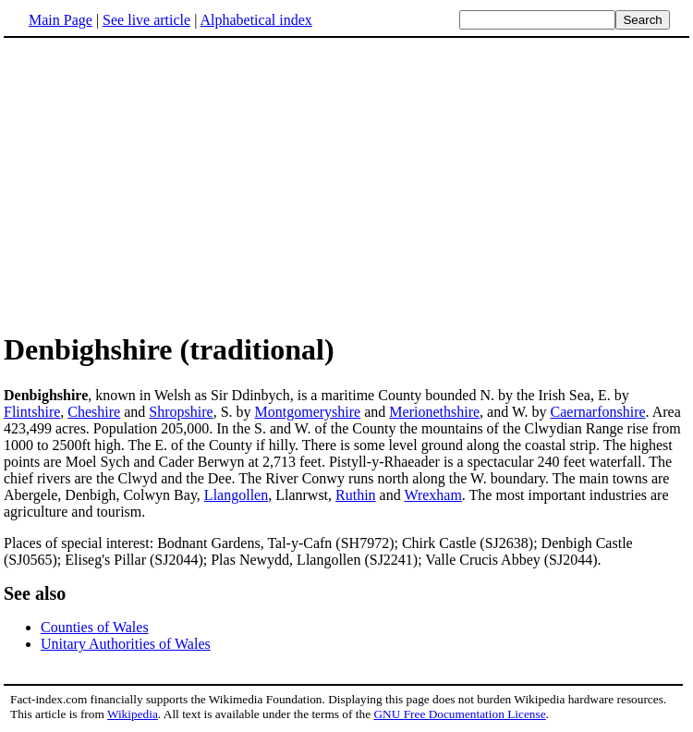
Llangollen (236, 495)
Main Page (60, 20)
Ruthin (355, 495)
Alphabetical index (255, 20)
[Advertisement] (159, 184)
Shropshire (181, 412)
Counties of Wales (95, 627)
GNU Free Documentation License (459, 714)
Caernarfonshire (598, 412)
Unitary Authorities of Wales (126, 644)
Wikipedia (132, 714)
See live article (146, 20)
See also (35, 593)
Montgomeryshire (308, 412)
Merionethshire (434, 412)
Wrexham (432, 495)
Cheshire (93, 412)
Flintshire (32, 412)
